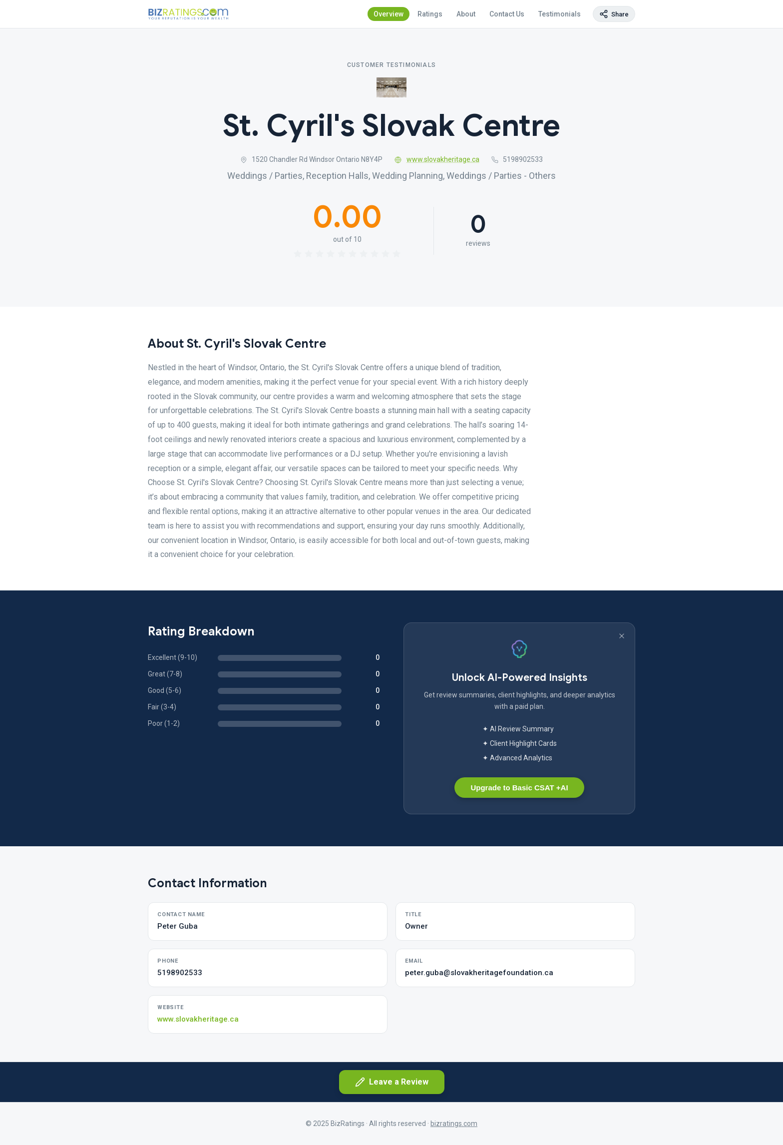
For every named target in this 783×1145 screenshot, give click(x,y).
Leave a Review (391, 1082)
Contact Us (506, 14)
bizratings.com (453, 1124)
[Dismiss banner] (622, 636)
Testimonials (559, 14)
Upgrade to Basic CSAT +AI (519, 787)
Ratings (429, 14)
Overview (388, 14)
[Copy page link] (614, 14)
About (465, 14)
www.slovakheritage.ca (436, 159)
